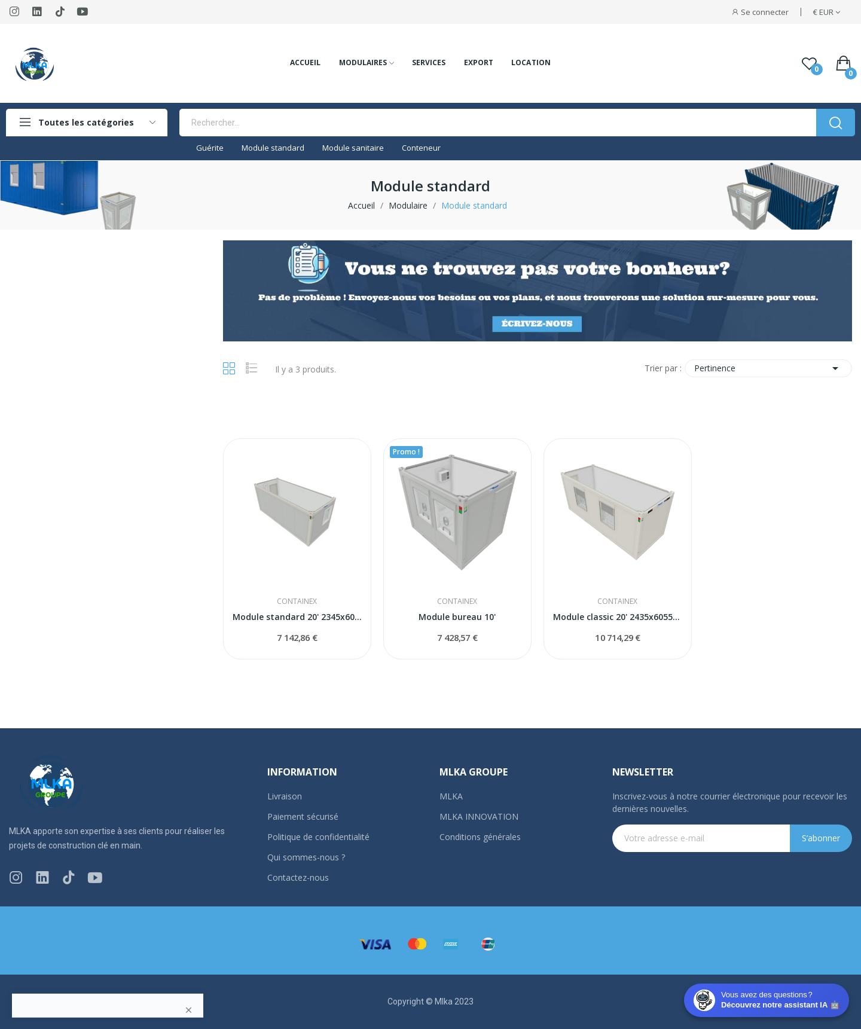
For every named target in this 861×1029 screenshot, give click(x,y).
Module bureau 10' (457, 616)
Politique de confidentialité (318, 836)
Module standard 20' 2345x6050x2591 (297, 616)
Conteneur (421, 147)
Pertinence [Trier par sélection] (768, 368)
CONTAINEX (297, 601)
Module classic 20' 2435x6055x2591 (617, 616)
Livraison (284, 796)
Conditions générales (480, 836)
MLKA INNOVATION (478, 816)
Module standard (273, 147)
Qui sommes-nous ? (306, 857)
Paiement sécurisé (302, 816)
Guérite (210, 147)
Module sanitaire (353, 147)
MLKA (451, 796)
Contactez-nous (298, 877)
